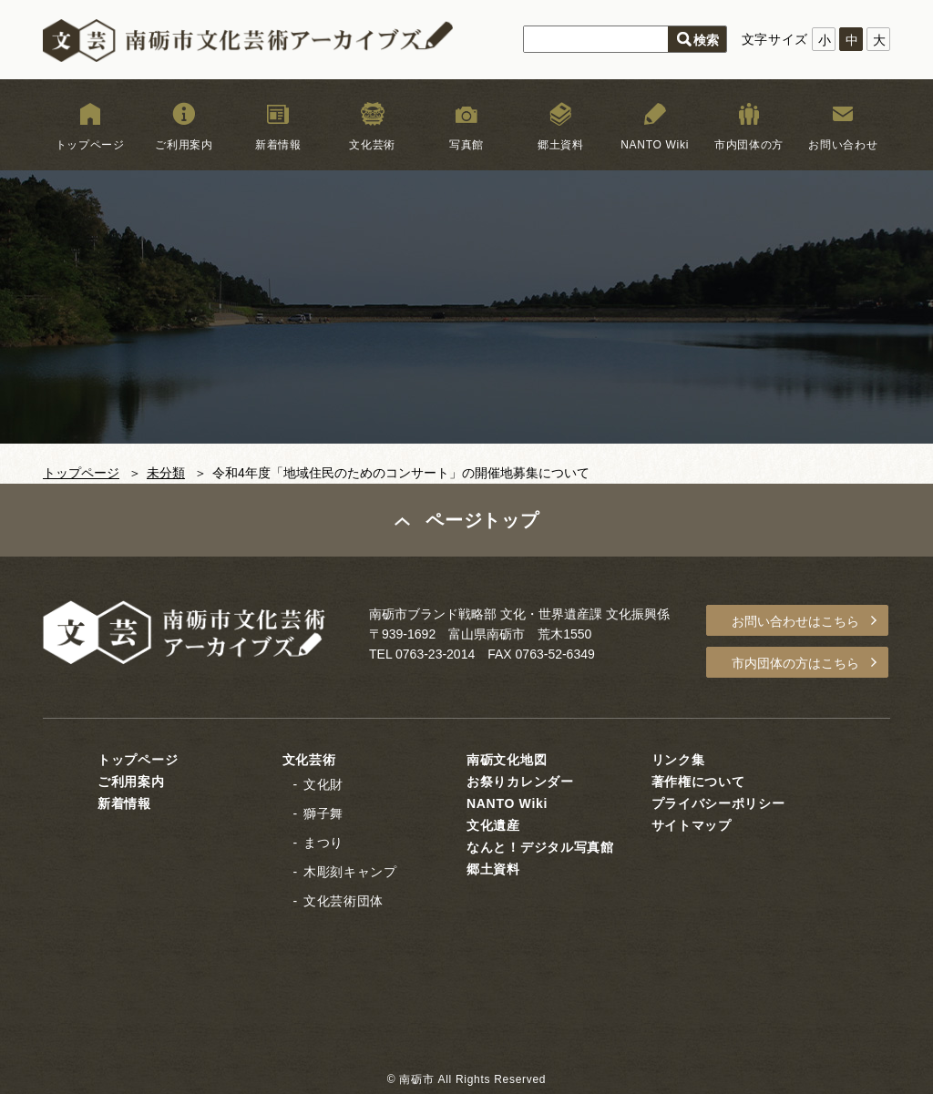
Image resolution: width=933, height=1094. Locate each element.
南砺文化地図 (506, 759)
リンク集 (678, 759)
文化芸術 (372, 144)
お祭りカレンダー (520, 781)
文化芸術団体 (343, 901)
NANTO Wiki (654, 144)
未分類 (166, 472)
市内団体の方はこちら (795, 663)
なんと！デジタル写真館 (540, 847)
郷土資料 (561, 144)
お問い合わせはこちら (795, 621)
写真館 (466, 144)
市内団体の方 (749, 144)
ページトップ (481, 520)
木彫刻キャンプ (350, 871)
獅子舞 (323, 813)
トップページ (90, 144)
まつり (323, 842)
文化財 (323, 784)
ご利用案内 (184, 144)
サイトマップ (691, 825)
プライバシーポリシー (718, 803)
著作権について (698, 781)
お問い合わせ (842, 144)
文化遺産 (493, 825)
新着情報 (278, 144)
